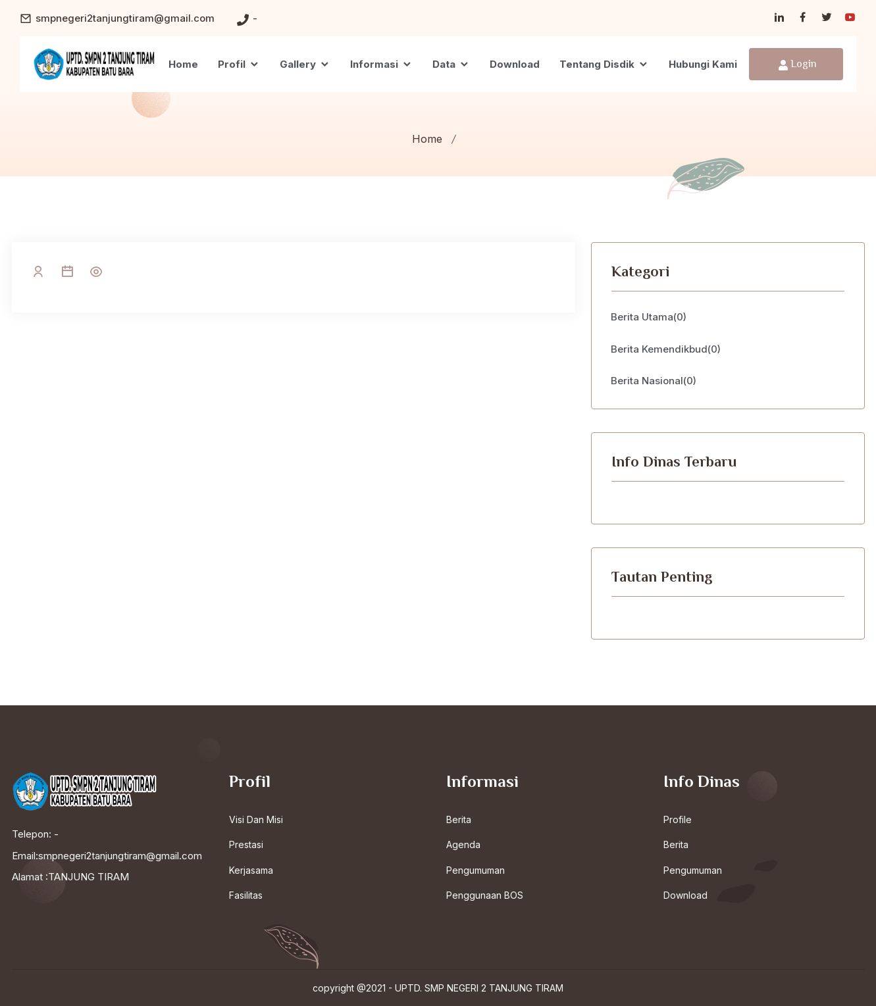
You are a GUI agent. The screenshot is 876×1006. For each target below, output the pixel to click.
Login (798, 65)
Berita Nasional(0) (654, 380)
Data (451, 64)
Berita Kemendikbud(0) (666, 349)
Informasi (381, 64)
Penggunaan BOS (484, 895)
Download (515, 64)
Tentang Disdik (604, 64)
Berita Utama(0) (649, 317)
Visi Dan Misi (256, 819)
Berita (458, 819)
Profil (239, 64)
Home (183, 64)
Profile (677, 819)
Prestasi (246, 844)
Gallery (305, 64)
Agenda (463, 844)
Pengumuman (475, 870)
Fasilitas (246, 895)
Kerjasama (251, 870)
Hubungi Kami (703, 64)
